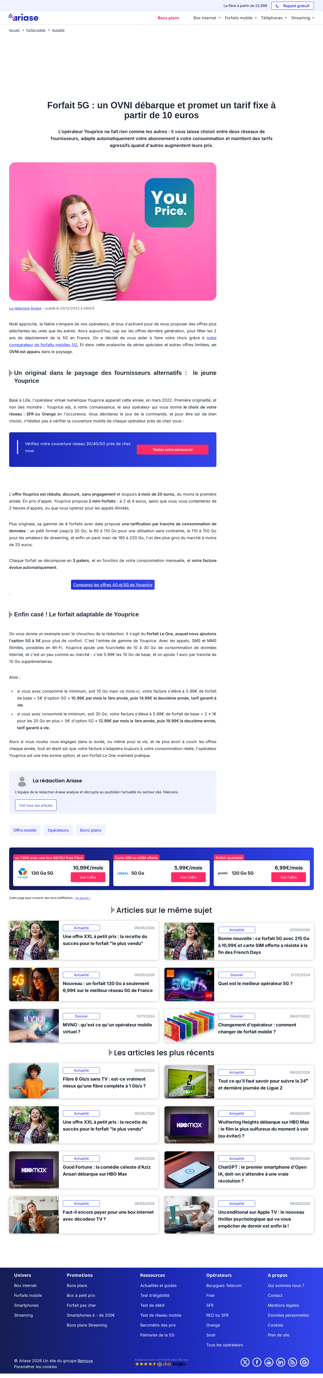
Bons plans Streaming (87, 1325)
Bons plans (90, 830)
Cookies (275, 1325)
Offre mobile (24, 830)
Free (210, 1295)
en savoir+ (82, 898)
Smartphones (26, 1305)
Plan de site (278, 1334)
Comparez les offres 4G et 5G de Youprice (112, 584)
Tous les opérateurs (224, 1344)
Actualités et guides (158, 1285)
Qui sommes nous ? (286, 1285)
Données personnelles (288, 1315)
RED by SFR (217, 1315)
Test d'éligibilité (154, 1295)
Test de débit (152, 1305)
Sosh (210, 1334)
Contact (275, 1295)
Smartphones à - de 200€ (91, 1315)
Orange (213, 1325)
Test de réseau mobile (160, 1315)
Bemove (85, 1360)
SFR (209, 1305)
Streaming (23, 1315)
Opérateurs (58, 830)
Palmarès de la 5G (157, 1334)
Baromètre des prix (158, 1325)
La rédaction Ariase (25, 308)
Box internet (25, 1285)
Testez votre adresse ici (173, 449)
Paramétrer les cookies (35, 1366)
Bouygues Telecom (224, 1285)
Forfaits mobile (28, 1295)
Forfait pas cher (81, 1305)
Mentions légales (283, 1305)
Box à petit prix (81, 1295)
